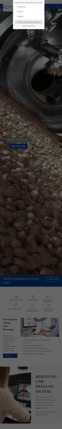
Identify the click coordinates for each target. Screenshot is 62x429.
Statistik (20, 16)
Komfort (20, 11)
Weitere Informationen (28, 26)
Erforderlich (21, 7)
